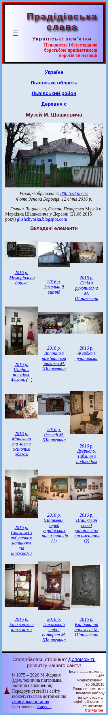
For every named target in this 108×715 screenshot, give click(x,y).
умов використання (30, 701)
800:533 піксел (74, 193)
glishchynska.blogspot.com (42, 219)
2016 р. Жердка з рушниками (86, 353)
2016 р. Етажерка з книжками (21, 624)
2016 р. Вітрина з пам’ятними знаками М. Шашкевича (54, 358)
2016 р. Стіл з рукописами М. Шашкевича (86, 288)
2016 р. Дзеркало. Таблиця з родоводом (86, 453)
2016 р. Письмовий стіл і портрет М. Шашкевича (54, 629)
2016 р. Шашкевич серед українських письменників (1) (55, 528)
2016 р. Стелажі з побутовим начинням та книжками (21, 540)
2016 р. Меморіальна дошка (22, 277)
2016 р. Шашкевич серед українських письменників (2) (87, 528)
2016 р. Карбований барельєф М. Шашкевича (86, 627)
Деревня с (54, 104)
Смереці (44, 707)
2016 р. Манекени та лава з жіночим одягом (21, 444)
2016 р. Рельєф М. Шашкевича (54, 434)
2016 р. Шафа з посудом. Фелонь (20, 372)
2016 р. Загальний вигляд (54, 286)
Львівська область (54, 83)
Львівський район (54, 93)
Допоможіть (81, 659)
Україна (54, 72)
